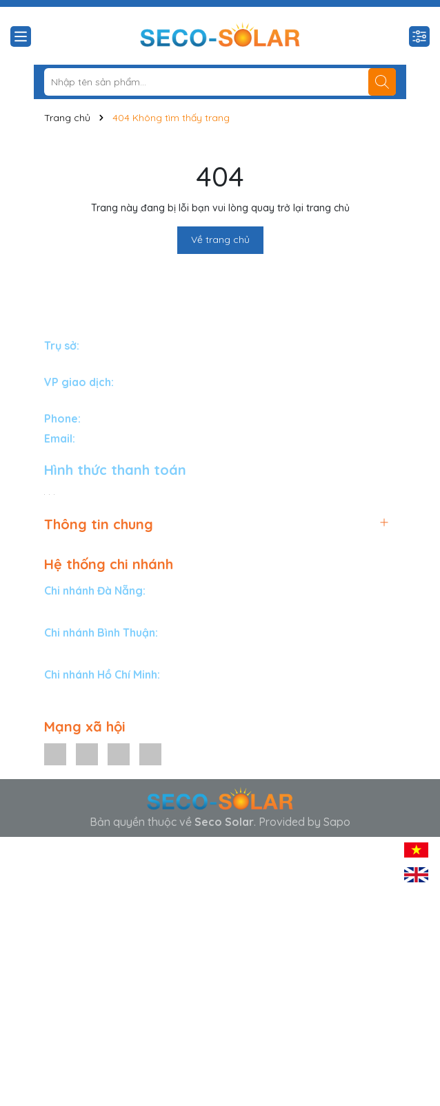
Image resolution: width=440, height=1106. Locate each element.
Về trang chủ (220, 239)
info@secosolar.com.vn (136, 438)
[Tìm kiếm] (382, 82)
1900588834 (114, 418)
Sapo (336, 822)
